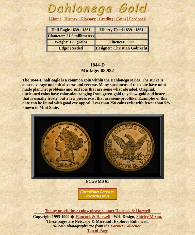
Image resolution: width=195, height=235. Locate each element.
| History (69, 19)
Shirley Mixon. (149, 216)
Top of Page (97, 230)
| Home (55, 19)
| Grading (105, 19)
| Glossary (87, 19)
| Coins (120, 19)
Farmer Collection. (126, 226)
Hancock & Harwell (92, 216)
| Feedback (136, 19)
